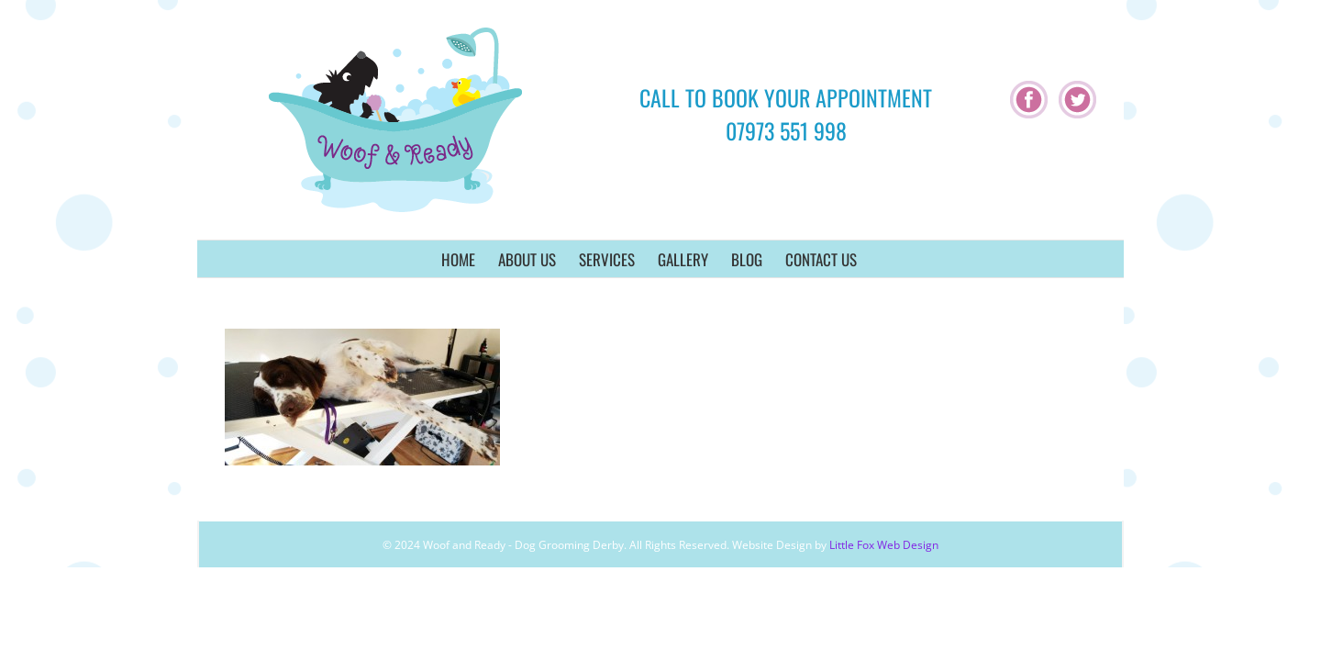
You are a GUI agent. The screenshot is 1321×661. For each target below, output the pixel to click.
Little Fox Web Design (883, 545)
